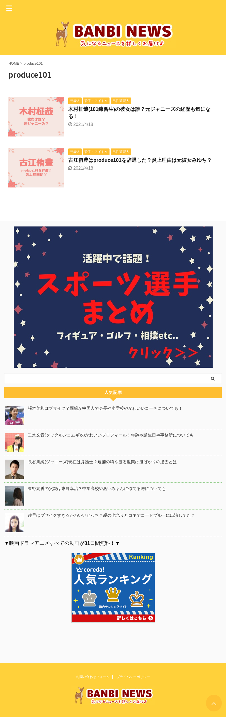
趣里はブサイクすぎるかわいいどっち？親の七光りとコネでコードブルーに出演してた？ (111, 515)
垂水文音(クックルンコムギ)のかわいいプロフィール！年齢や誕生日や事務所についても (111, 435)
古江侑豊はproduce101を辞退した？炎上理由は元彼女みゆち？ (140, 160)
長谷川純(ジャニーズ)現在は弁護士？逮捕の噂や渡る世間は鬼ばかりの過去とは (102, 461)
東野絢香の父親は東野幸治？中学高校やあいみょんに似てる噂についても (97, 488)
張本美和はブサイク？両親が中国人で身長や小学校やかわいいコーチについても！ (105, 408)
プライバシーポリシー (133, 675)
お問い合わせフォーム (93, 675)
